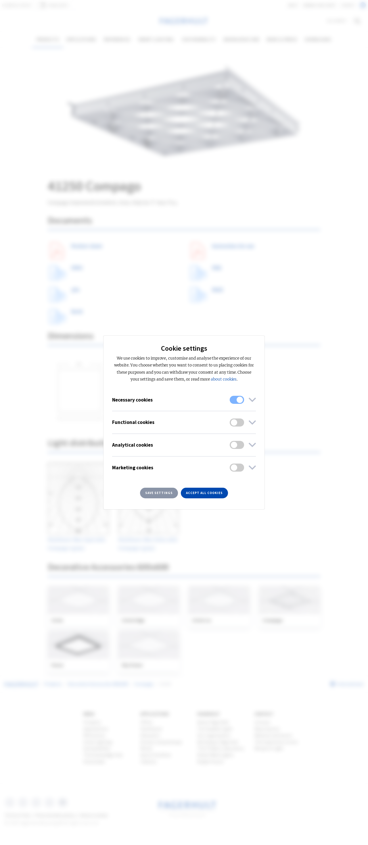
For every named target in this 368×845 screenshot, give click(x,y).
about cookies (224, 379)
